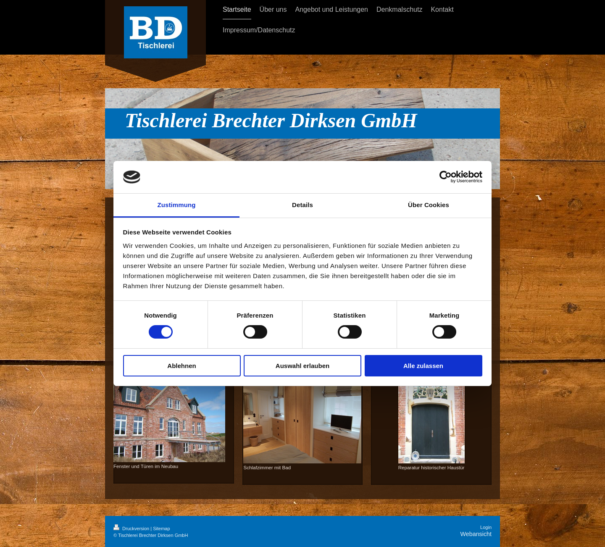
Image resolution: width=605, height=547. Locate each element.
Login (486, 527)
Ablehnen (181, 365)
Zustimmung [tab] (177, 204)
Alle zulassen (423, 365)
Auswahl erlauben (302, 365)
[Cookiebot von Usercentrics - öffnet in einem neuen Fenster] (445, 177)
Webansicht (476, 534)
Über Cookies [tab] (428, 204)
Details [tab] (302, 204)
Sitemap (161, 528)
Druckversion (131, 528)
